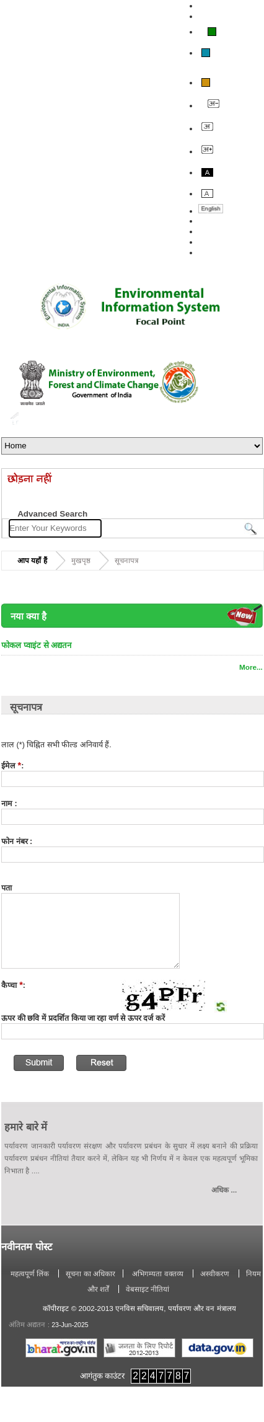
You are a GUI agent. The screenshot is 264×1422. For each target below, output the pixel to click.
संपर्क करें (211, 242)
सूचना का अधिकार (90, 1273)
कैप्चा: (13, 985)
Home (15, 418)
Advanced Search (52, 513)
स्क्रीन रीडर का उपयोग (229, 16)
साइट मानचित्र (217, 252)
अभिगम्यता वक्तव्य (157, 1273)
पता (6, 888)
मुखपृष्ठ (80, 560)
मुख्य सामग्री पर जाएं (226, 5)
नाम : (9, 803)
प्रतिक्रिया (210, 231)
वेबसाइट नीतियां (147, 1289)
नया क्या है (28, 616)
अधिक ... (224, 1190)
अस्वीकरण (215, 1273)
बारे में (206, 220)
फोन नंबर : (16, 841)
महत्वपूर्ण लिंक (31, 1273)
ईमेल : (12, 766)
